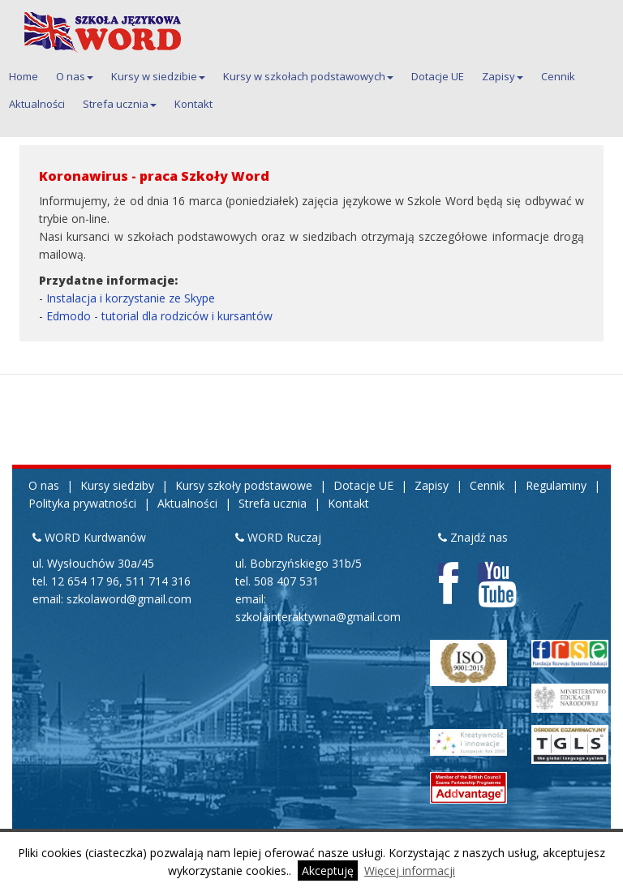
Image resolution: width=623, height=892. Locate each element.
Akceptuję (328, 870)
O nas (74, 76)
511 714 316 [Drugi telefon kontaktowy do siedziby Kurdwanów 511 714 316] (158, 581)
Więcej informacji (409, 870)
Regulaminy (556, 485)
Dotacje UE (437, 76)
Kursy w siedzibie (158, 76)
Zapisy (502, 76)
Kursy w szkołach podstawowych (308, 76)
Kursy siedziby (117, 485)
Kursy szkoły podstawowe (243, 485)
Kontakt (193, 103)
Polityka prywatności (82, 503)
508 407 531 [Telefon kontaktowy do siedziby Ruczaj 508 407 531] (286, 581)
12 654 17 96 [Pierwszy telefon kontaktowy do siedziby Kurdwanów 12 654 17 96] (85, 581)
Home (23, 76)
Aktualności (37, 103)
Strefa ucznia (120, 103)
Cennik (558, 76)
